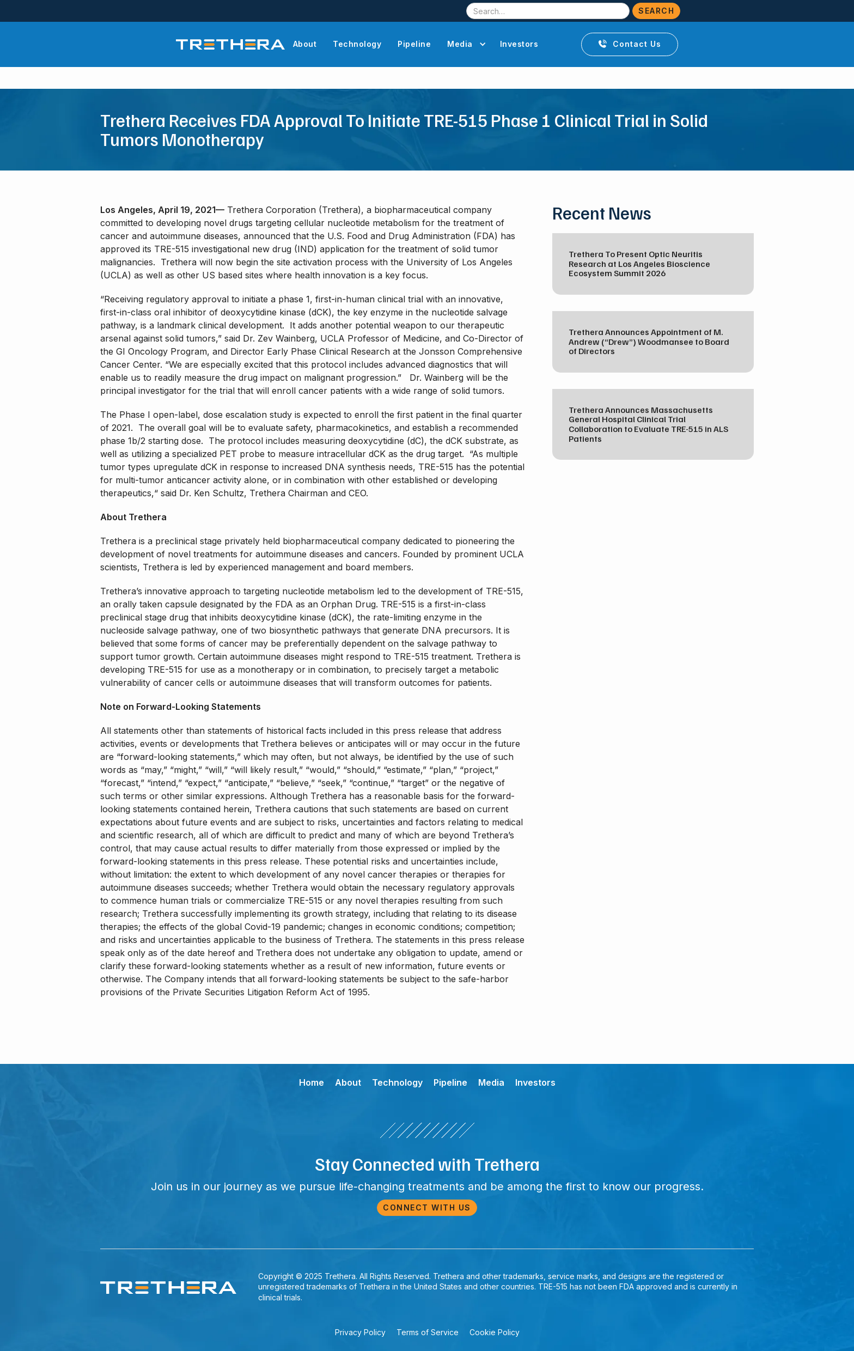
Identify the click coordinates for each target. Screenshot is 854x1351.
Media (491, 1082)
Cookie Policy (494, 1332)
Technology (357, 43)
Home (311, 1082)
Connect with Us (427, 1207)
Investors (519, 43)
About (305, 43)
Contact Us (629, 43)
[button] (465, 44)
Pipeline (414, 43)
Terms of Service (427, 1332)
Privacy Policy (360, 1332)
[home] (230, 44)
